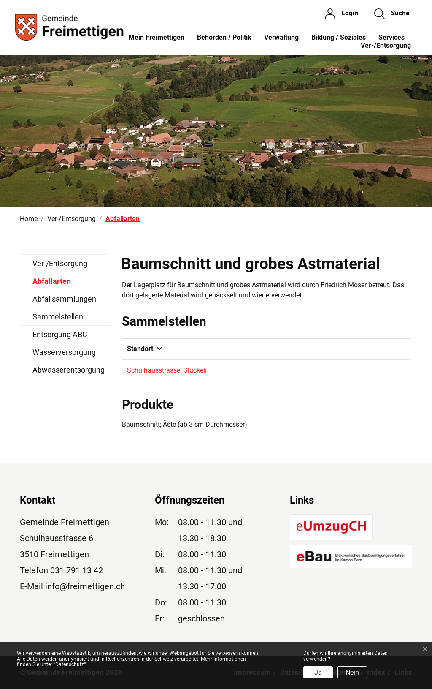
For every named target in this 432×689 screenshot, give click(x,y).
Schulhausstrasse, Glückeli (167, 370)
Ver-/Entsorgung (386, 45)
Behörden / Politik (224, 37)
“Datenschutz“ (70, 664)
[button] (391, 13)
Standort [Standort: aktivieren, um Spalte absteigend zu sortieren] (140, 349)
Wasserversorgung (64, 352)
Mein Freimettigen (156, 37)
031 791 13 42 (76, 570)
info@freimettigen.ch (85, 586)
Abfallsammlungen (64, 298)
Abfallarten (52, 283)
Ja (318, 672)
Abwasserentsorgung (68, 369)
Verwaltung (281, 37)
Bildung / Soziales (338, 37)
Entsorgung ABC (59, 334)
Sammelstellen (57, 316)
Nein (352, 672)
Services (391, 37)
